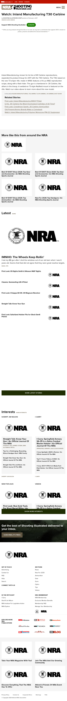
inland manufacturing (20, 94)
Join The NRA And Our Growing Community (48, 661)
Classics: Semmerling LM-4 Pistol (15, 282)
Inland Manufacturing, (10, 75)
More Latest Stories (33, 393)
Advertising (5, 570)
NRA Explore (6, 606)
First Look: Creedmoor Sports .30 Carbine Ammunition (27, 106)
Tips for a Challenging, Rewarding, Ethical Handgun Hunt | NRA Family (15, 452)
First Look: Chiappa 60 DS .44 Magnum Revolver (21, 293)
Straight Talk (7, 446)
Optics (37, 584)
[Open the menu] (63, 7)
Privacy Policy (5, 695)
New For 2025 (7, 484)
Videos (4, 20)
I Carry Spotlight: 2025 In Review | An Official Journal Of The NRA (49, 453)
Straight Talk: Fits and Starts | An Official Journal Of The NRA (14, 466)
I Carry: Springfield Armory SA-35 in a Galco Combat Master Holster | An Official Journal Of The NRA (49, 442)
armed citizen (17, 446)
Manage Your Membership (43, 606)
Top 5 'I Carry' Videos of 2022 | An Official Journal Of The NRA (48, 460)
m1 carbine (42, 94)
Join (16, 2)
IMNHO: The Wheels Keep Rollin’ (23, 257)
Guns (8, 20)
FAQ (3, 575)
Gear (36, 578)
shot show (58, 94)
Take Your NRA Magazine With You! (17, 660)
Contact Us (5, 573)
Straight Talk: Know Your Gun (13, 303)
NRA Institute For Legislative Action (13, 603)
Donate (26, 2)
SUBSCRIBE (12, 535)
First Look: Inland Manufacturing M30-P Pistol (23, 101)
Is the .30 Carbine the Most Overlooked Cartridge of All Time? (30, 103)
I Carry (38, 417)
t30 (30, 94)
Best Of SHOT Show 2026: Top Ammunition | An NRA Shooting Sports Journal (14, 200)
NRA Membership (40, 598)
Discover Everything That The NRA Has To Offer (16, 685)
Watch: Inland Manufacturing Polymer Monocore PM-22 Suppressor (32, 112)
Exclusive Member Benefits (44, 600)
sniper (33, 94)
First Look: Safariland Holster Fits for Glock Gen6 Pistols (21, 315)
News (3, 266)
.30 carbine (50, 94)
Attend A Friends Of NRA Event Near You (48, 685)
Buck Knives (59, 448)
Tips (7, 266)
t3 (37, 94)
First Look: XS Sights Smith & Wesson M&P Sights (21, 271)
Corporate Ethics (27, 695)
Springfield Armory (43, 448)
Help (3, 578)
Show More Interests (34, 511)
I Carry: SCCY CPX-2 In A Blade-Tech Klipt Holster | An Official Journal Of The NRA (50, 468)
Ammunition (39, 575)
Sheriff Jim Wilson (10, 417)
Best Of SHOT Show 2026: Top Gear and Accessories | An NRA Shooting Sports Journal (16, 174)
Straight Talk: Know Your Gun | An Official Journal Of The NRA (16, 441)
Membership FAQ (40, 603)
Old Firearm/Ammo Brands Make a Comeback (23, 109)
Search (4, 581)
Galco (53, 448)
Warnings (38, 695)
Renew (21, 2)
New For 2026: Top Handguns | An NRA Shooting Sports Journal (48, 199)
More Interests (21, 412)
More (14, 214)
